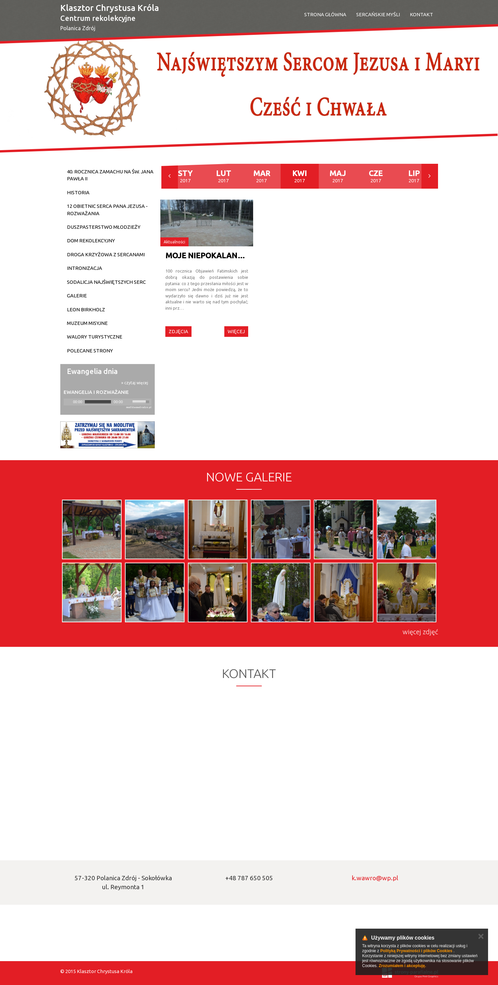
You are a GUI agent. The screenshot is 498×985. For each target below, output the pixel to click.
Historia (78, 192)
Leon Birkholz (86, 309)
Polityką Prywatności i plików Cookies (416, 951)
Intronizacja (84, 268)
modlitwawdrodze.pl (138, 407)
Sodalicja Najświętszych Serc (106, 282)
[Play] (68, 401)
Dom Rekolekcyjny (91, 240)
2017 (185, 176)
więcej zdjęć (420, 632)
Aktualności (174, 242)
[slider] (98, 401)
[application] (107, 402)
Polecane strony (90, 350)
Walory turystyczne (94, 336)
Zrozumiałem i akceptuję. (402, 965)
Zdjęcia (178, 331)
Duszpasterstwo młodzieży (103, 227)
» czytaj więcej (134, 383)
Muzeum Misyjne (87, 323)
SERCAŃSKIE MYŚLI (378, 14)
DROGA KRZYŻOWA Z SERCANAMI (106, 254)
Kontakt (421, 14)
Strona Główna (325, 14)
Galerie (77, 295)
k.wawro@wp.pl (375, 878)
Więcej (236, 331)
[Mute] (128, 401)
